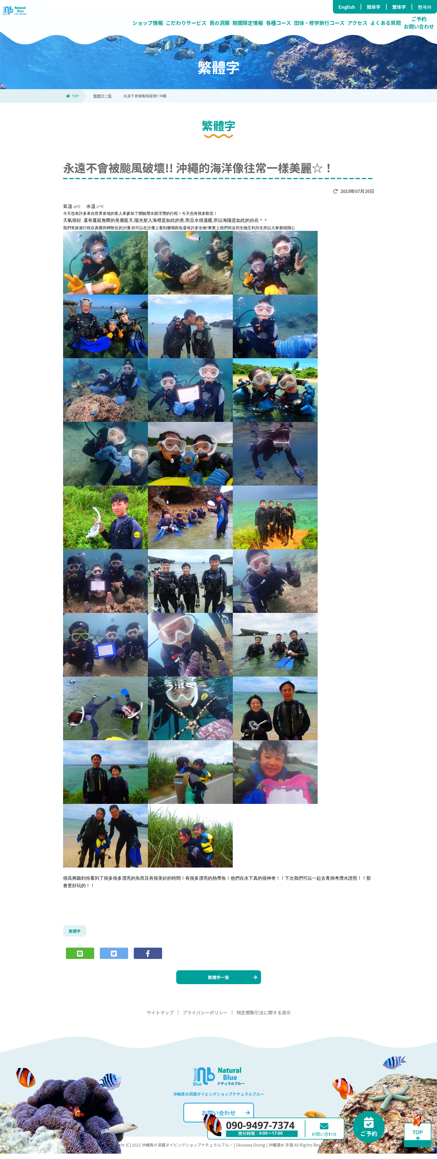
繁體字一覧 (102, 95)
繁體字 (75, 931)
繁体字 (399, 7)
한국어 (424, 7)
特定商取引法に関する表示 (263, 1017)
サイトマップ (160, 1017)
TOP (72, 95)
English (347, 7)
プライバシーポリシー (205, 1017)
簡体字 (373, 7)
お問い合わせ (225, 1118)
